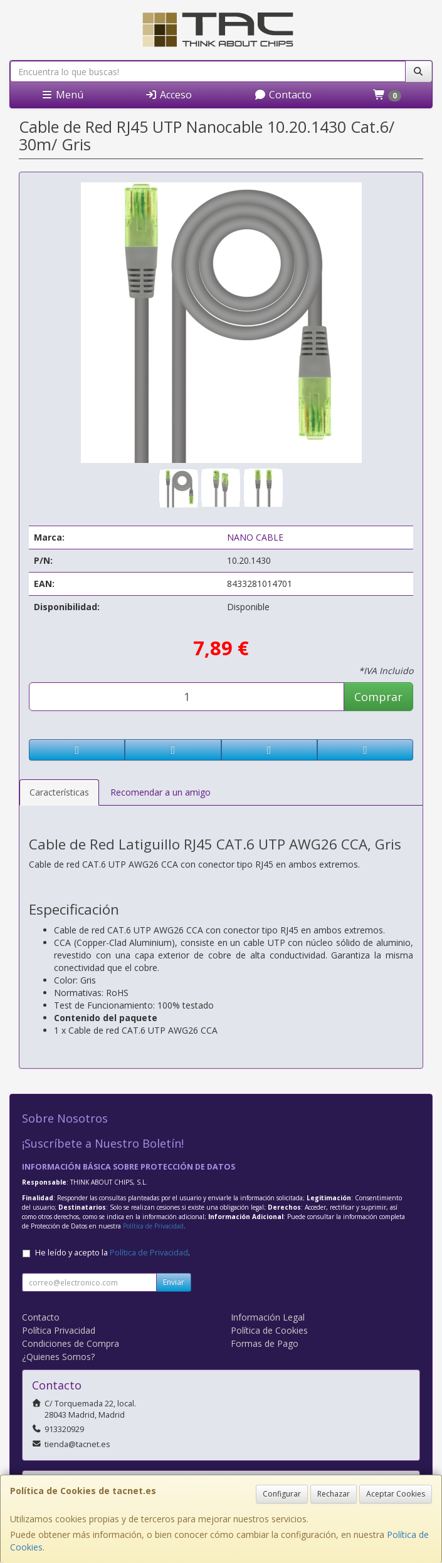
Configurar (282, 1493)
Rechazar (333, 1493)
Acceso (168, 94)
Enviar (173, 1282)
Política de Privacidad (153, 1226)
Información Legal (268, 1317)
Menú (62, 94)
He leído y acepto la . (112, 1252)
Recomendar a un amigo (160, 792)
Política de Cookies (269, 1330)
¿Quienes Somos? (58, 1357)
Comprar (378, 696)
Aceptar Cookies (395, 1493)
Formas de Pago (264, 1343)
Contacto (283, 94)
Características (59, 792)
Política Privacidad (58, 1330)
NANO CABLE (255, 537)
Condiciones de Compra (70, 1343)
